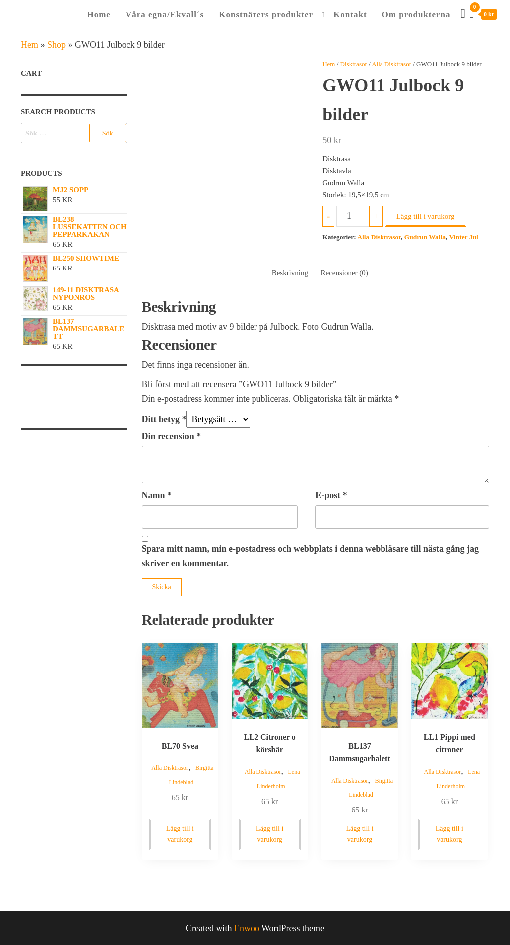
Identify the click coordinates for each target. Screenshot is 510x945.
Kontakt (350, 14)
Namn (157, 495)
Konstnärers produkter (266, 14)
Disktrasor (353, 64)
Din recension (171, 436)
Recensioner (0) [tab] (344, 273)
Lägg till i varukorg (425, 216)
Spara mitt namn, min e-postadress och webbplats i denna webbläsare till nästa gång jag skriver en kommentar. (310, 556)
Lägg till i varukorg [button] (180, 834)
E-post (331, 495)
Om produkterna (416, 14)
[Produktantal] (352, 216)
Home (98, 14)
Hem (29, 45)
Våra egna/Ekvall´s (165, 14)
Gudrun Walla (425, 237)
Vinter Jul (463, 237)
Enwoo (246, 928)
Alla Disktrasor (391, 64)
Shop (56, 45)
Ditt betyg (164, 419)
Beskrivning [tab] (290, 273)
